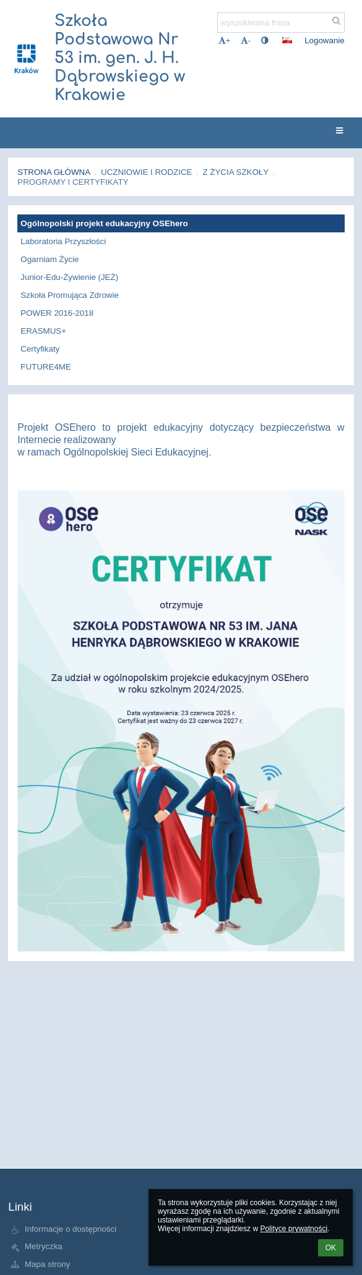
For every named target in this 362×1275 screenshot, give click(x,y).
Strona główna (53, 172)
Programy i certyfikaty (72, 182)
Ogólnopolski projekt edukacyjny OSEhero (103, 223)
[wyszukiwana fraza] (281, 22)
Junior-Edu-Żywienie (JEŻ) (69, 277)
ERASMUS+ (43, 331)
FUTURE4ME (45, 366)
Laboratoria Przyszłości (63, 241)
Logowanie (324, 40)
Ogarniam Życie (49, 259)
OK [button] (330, 1247)
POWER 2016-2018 (56, 313)
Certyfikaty (39, 349)
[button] (287, 40)
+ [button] (224, 40)
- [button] (246, 40)
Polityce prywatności (293, 1228)
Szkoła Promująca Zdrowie (69, 295)
